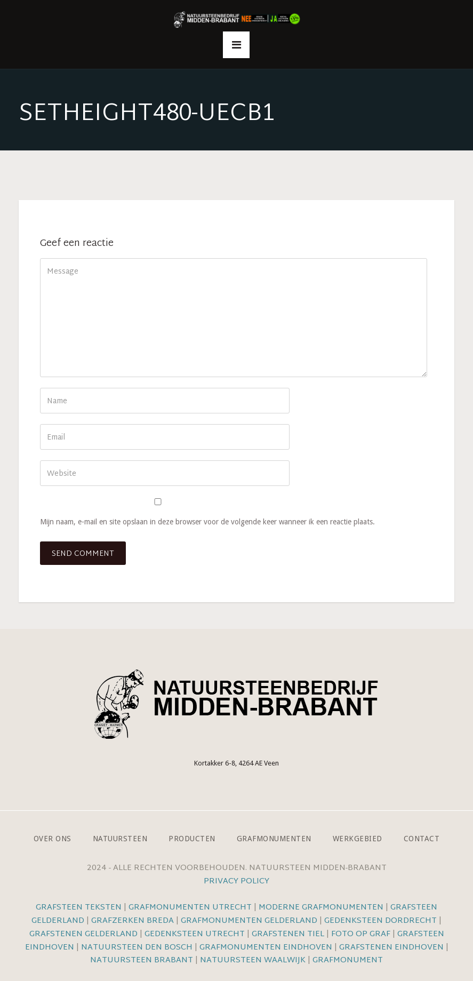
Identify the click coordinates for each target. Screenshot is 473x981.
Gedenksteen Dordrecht (380, 921)
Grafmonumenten (274, 838)
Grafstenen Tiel (288, 934)
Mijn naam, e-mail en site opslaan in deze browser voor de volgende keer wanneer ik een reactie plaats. (207, 521)
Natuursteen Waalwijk (253, 960)
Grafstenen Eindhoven (391, 947)
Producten (192, 838)
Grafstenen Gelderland (83, 934)
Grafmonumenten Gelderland (249, 921)
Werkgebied (357, 838)
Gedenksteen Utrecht (196, 934)
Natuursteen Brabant (141, 960)
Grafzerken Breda (132, 921)
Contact (422, 838)
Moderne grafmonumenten (321, 907)
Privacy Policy (236, 881)
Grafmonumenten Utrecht (190, 907)
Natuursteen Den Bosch (137, 947)
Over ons (52, 838)
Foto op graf (360, 934)
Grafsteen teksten (79, 907)
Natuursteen (120, 838)
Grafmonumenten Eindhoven (265, 947)
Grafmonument (347, 960)
